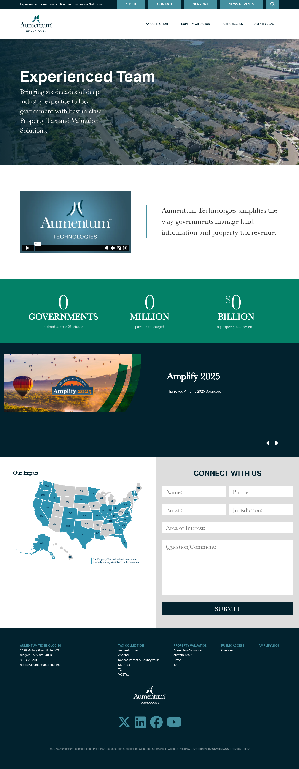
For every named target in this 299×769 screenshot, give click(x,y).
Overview (227, 650)
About (131, 4)
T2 (120, 669)
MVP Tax (124, 664)
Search (272, 4)
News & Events (241, 4)
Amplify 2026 (264, 24)
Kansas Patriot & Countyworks (138, 660)
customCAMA (182, 655)
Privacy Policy (241, 749)
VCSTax (123, 674)
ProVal (177, 660)
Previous (268, 443)
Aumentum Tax (128, 650)
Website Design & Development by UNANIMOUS (198, 749)
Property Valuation (195, 24)
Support (200, 4)
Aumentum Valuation (187, 650)
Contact (164, 4)
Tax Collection (156, 24)
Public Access (232, 24)
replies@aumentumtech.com (40, 664)
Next (276, 443)
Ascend (123, 655)
